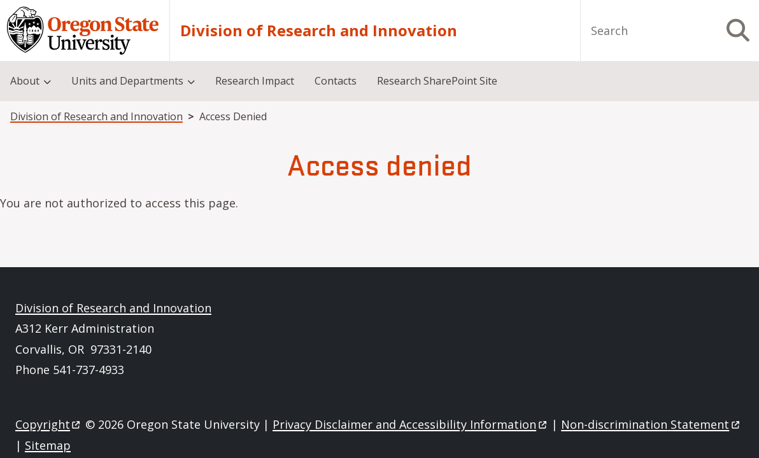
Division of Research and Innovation (318, 30)
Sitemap (48, 445)
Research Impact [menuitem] (254, 81)
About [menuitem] (24, 81)
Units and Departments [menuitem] (127, 81)
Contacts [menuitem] (336, 81)
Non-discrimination (651, 424)
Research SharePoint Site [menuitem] (437, 81)
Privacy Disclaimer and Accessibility (410, 424)
